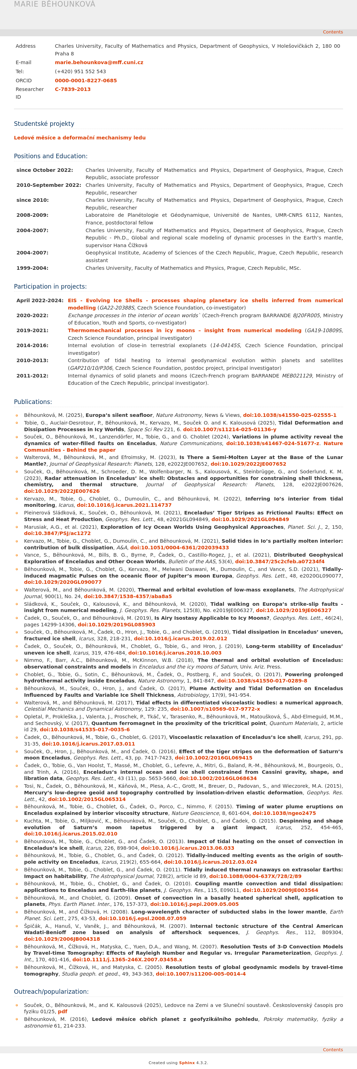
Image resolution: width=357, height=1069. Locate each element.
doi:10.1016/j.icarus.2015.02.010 (70, 834)
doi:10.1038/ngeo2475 (284, 813)
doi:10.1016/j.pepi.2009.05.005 (194, 904)
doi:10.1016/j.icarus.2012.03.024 (210, 862)
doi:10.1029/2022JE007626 (62, 491)
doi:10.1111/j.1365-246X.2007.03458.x (127, 959)
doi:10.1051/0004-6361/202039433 (179, 547)
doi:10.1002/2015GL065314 (87, 799)
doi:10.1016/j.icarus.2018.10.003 (175, 653)
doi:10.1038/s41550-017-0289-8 (262, 681)
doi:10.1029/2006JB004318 (62, 939)
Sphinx (187, 1063)
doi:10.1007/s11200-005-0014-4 (201, 974)
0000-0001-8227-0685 (86, 80)
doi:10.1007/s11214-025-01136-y (229, 429)
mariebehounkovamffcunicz (99, 62)
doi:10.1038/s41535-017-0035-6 (85, 729)
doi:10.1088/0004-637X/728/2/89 (255, 876)
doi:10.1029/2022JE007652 (248, 464)
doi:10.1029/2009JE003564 (280, 890)
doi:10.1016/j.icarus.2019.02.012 (180, 638)
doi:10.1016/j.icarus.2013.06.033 (188, 848)
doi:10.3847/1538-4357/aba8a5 (128, 596)
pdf (62, 1011)
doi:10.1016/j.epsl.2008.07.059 (143, 918)
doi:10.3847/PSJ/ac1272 (57, 533)
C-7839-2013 (73, 89)
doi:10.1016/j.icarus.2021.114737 (124, 505)
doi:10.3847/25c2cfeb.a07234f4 (280, 561)
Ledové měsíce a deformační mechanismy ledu (80, 137)
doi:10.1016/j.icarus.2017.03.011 (88, 744)
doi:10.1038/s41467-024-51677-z (272, 443)
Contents (333, 32)
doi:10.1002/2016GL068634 (218, 778)
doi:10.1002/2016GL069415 (213, 758)
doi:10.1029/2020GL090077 (63, 582)
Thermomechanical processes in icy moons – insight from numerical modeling (185, 330)
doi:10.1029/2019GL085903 (116, 624)
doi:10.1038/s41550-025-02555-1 (289, 415)
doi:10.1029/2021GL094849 (250, 519)
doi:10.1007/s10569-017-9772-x (215, 709)
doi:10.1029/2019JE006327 (294, 610)
